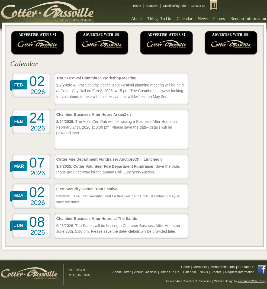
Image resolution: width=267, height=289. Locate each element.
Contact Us (198, 6)
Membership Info (174, 6)
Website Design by (240, 281)
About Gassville (145, 272)
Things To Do (159, 18)
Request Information (248, 18)
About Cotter (121, 272)
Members (152, 6)
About (136, 18)
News (203, 18)
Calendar (184, 18)
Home (137, 6)
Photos (219, 18)
